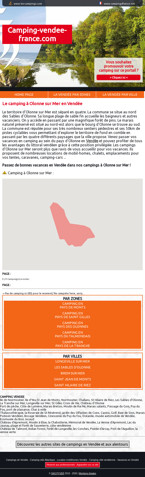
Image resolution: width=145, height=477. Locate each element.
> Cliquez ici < (119, 77)
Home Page (23, 94)
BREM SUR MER (73, 373)
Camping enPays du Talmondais (72, 334)
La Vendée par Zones (71, 94)
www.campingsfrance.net (119, 3)
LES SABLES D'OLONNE (72, 367)
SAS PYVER (57, 473)
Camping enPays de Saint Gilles (72, 315)
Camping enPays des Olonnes (72, 324)
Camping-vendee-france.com (37, 34)
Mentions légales (87, 473)
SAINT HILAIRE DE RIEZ (72, 385)
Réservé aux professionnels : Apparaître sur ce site (72, 464)
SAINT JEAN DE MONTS (72, 379)
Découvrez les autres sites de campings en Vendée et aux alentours (72, 444)
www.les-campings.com (28, 3)
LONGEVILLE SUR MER (72, 361)
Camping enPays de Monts (73, 305)
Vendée (92, 141)
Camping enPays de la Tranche (72, 344)
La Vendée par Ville (120, 94)
